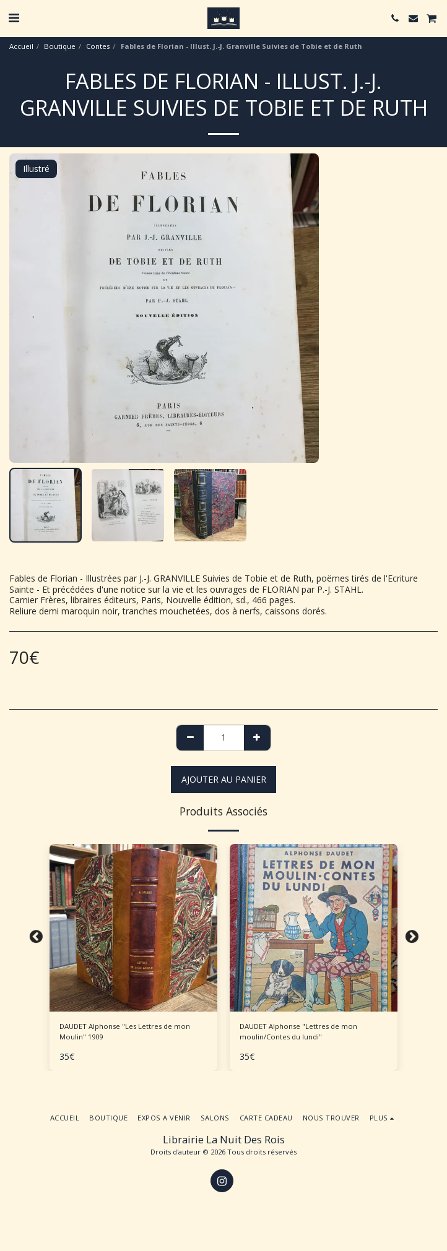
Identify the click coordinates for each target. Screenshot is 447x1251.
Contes (98, 46)
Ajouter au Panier (223, 779)
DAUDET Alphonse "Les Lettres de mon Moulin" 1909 (124, 1031)
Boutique (60, 46)
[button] (13, 17)
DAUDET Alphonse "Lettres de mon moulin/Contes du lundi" (298, 1031)
